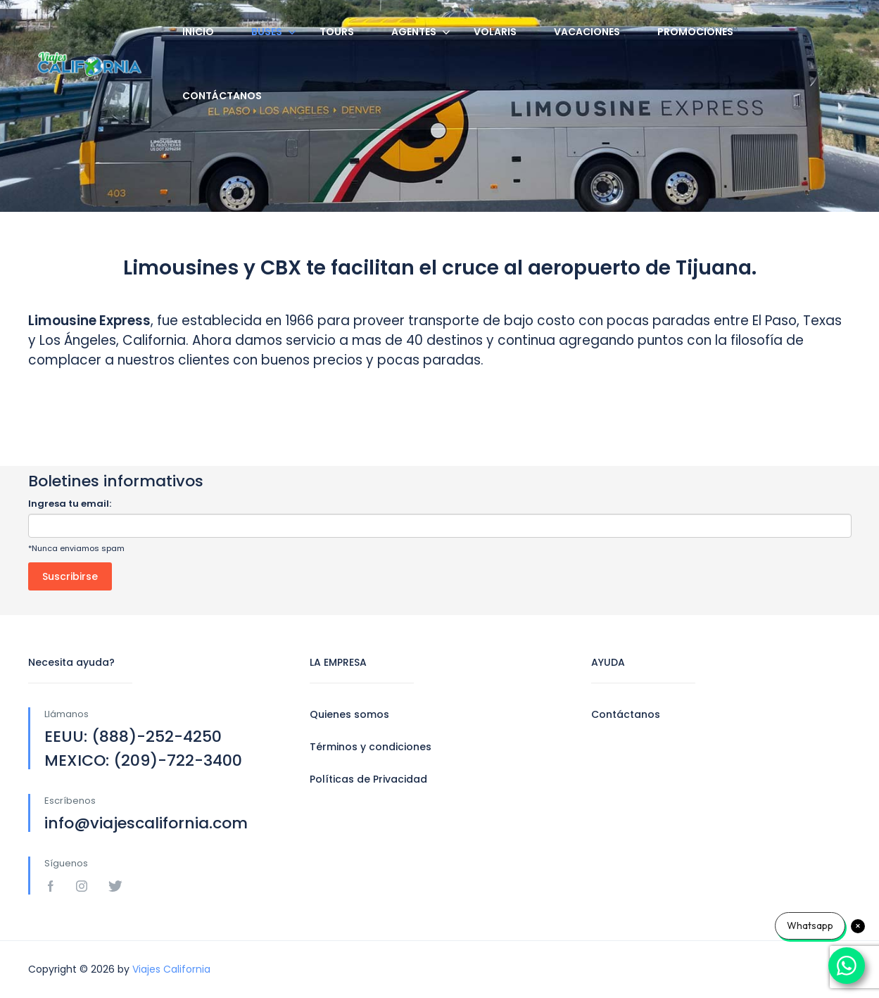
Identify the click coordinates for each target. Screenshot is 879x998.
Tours (337, 32)
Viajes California (171, 969)
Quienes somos (349, 714)
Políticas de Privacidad (368, 779)
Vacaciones (587, 32)
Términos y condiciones (370, 747)
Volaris (495, 32)
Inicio (198, 32)
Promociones (695, 32)
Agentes (413, 32)
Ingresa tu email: (69, 503)
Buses (266, 32)
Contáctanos (222, 96)
